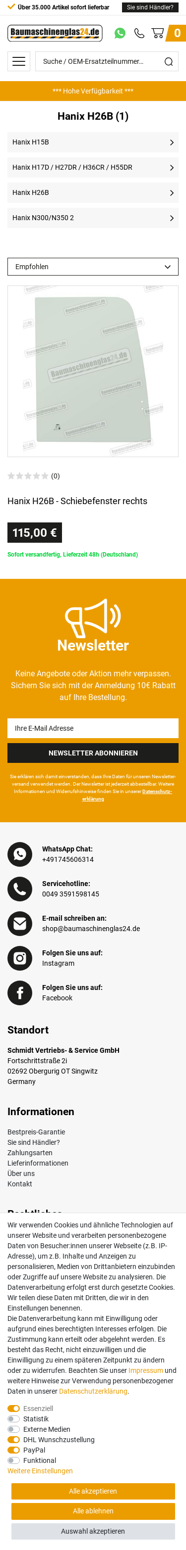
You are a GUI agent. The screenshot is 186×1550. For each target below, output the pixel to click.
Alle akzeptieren (93, 1491)
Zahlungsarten (30, 1153)
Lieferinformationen (37, 1163)
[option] (93, 91)
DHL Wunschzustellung (59, 1440)
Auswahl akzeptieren (93, 1531)
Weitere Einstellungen (40, 1471)
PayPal (34, 1450)
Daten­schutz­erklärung (93, 1391)
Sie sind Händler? (150, 7)
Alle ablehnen (93, 1511)
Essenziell (38, 1408)
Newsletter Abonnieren (93, 753)
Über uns (21, 1173)
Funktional (39, 1460)
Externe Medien (46, 1429)
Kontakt (19, 1184)
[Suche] (168, 61)
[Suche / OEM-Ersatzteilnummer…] (97, 61)
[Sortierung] (93, 267)
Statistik (36, 1419)
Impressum (145, 1370)
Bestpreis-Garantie (36, 1132)
